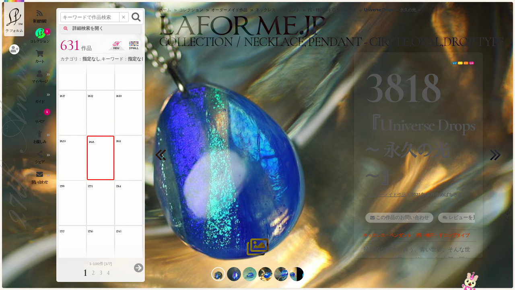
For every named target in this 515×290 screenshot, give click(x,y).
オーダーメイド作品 (386, 194)
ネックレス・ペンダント (387, 235)
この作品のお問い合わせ (402, 217)
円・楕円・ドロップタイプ (443, 235)
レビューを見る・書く (473, 217)
